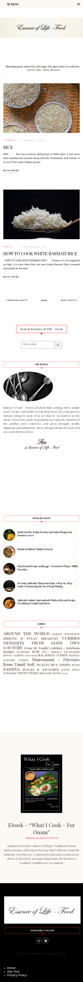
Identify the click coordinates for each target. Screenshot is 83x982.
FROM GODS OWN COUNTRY (41, 645)
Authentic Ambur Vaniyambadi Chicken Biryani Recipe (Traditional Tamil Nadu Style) (46, 602)
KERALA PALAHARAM (65, 652)
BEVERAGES (72, 634)
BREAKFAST (49, 639)
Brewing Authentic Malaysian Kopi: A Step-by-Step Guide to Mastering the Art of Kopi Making (44, 585)
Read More (11, 170)
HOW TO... (9, 246)
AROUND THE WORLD (26, 633)
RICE (8, 147)
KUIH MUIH (31, 655)
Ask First (13, 971)
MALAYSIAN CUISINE (53, 655)
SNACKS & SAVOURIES (40, 670)
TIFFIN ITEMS (27, 673)
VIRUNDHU (45, 673)
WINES (56, 673)
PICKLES (42, 665)
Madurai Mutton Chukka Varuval (34, 549)
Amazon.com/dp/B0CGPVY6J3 (41, 838)
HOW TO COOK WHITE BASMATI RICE (40, 253)
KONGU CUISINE (13, 655)
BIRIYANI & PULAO (20, 639)
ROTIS (76, 665)
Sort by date (34, 69)
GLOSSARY (9, 140)
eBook (65, 673)
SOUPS (65, 669)
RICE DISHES (60, 665)
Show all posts (51, 69)
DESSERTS (13, 642)
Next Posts (68, 300)
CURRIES (71, 638)
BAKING (57, 634)
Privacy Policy (17, 975)
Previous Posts (17, 300)
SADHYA (11, 669)
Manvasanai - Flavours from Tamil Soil (41, 662)
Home (44, 300)
